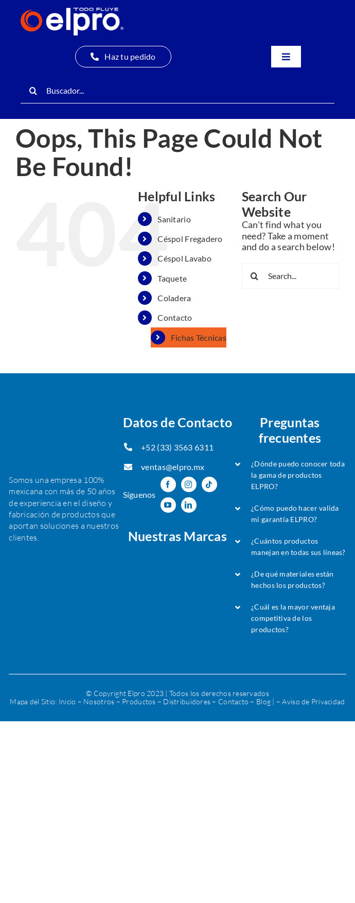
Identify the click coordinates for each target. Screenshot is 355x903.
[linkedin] (189, 505)
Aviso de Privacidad (313, 701)
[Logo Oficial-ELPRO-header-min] (72, 12)
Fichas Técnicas (198, 337)
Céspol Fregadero (189, 239)
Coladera (174, 298)
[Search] (33, 90)
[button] (290, 475)
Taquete (172, 278)
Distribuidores (186, 701)
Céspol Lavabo (184, 258)
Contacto (174, 317)
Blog (263, 701)
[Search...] (291, 276)
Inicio (67, 701)
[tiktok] (209, 484)
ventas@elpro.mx (172, 467)
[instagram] (189, 484)
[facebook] (168, 484)
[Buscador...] (177, 90)
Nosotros (98, 701)
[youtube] (168, 505)
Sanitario (173, 219)
